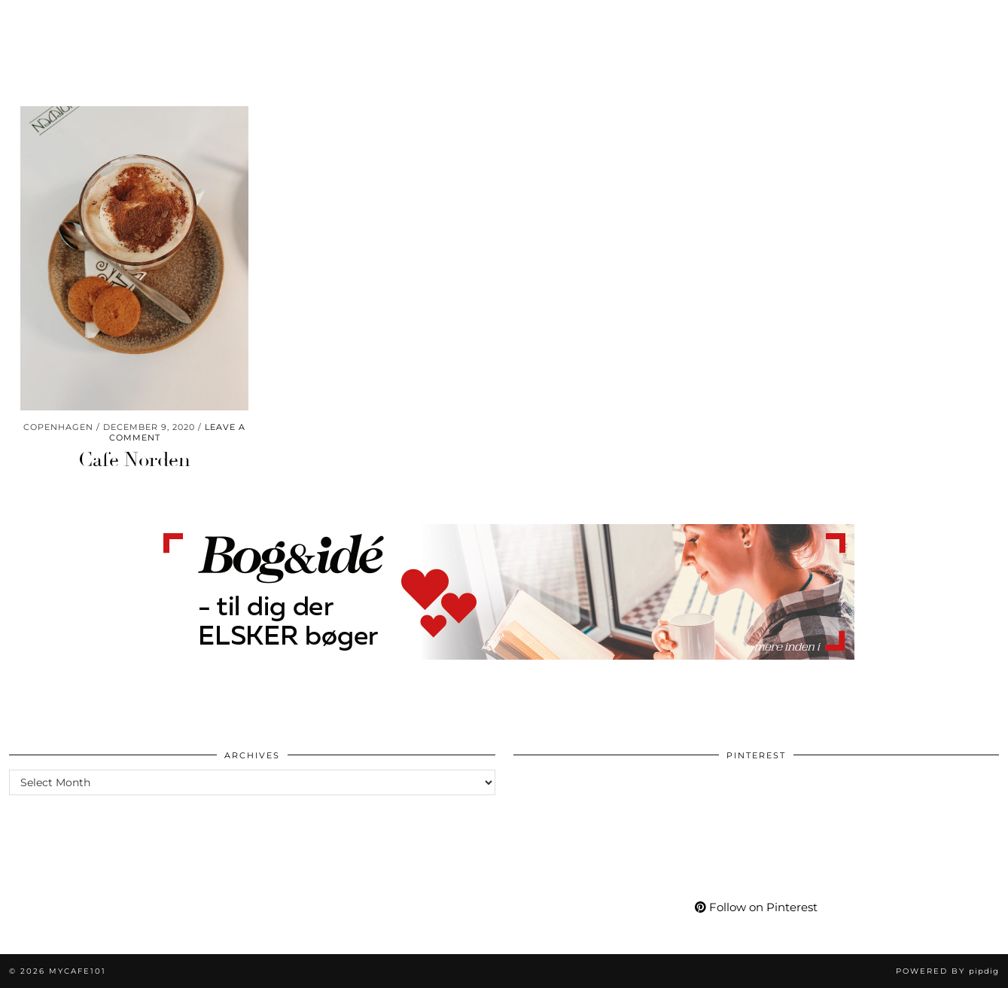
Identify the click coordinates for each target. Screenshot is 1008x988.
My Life (710, 21)
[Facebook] (877, 21)
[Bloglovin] (895, 21)
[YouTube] (858, 21)
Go (348, 21)
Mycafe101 (504, 21)
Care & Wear (277, 21)
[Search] (978, 21)
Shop (648, 21)
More (772, 21)
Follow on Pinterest (756, 907)
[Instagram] (820, 21)
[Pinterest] (839, 21)
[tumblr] (912, 21)
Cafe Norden (134, 460)
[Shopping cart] (953, 21)
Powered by (947, 971)
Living (196, 21)
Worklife (49, 21)
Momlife (128, 21)
